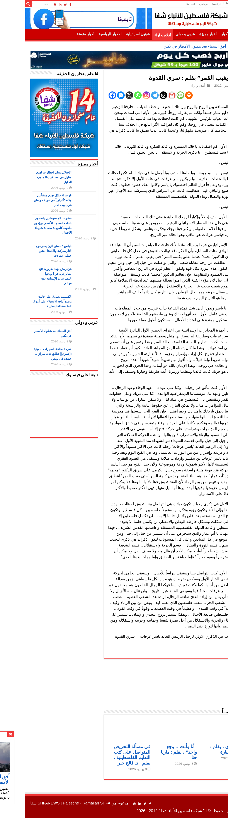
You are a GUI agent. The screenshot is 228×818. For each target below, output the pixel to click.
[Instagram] (121, 95)
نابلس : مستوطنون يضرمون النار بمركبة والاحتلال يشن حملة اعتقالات (29, 250)
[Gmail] (147, 95)
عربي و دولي (160, 34)
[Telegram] (130, 95)
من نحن (178, 3)
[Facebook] (87, 95)
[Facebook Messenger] (96, 95)
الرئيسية (191, 3)
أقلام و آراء (137, 35)
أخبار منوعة (60, 34)
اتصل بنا (166, 3)
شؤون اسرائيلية (113, 34)
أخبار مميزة (183, 34)
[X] (104, 95)
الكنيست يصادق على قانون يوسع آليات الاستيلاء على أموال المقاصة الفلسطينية (27, 301)
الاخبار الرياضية (85, 34)
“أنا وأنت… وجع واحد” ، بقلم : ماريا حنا (154, 752)
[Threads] (138, 95)
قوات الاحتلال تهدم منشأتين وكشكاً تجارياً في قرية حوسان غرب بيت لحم (28, 200)
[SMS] (155, 95)
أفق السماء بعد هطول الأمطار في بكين (170, 46)
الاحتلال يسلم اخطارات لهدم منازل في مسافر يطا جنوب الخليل (29, 177)
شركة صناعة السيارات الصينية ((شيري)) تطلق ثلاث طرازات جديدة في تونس (28, 353)
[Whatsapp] (113, 95)
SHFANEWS (24, 803)
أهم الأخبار (204, 34)
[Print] (164, 95)
